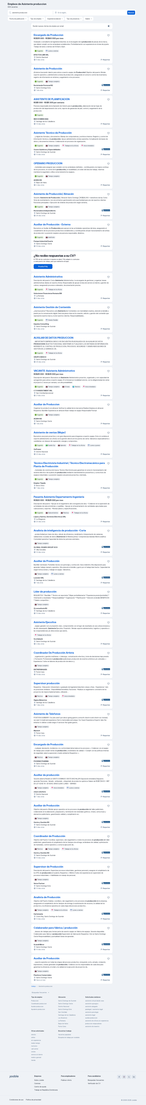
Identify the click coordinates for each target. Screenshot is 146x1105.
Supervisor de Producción (48, 872)
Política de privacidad (33, 1100)
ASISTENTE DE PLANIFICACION (52, 99)
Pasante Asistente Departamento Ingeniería (59, 502)
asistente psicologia (91, 1018)
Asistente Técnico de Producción (53, 132)
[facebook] (119, 1077)
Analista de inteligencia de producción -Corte (60, 536)
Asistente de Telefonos (47, 719)
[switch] (109, 26)
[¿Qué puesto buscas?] (30, 12)
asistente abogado (91, 1012)
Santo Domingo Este (65, 1015)
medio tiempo (35, 1049)
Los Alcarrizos (62, 1023)
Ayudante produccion (38, 1015)
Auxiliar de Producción (46, 566)
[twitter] (129, 1077)
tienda (33, 1066)
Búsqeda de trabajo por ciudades (69, 1043)
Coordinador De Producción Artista (54, 658)
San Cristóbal (62, 1018)
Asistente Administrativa (48, 282)
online (33, 1043)
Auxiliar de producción (46, 780)
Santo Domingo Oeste (65, 1009)
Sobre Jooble (39, 1080)
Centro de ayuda (40, 1087)
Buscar (131, 13)
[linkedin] (134, 1077)
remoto (33, 1040)
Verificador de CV (94, 1083)
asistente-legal (90, 1021)
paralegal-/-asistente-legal (94, 1015)
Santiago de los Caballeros (67, 1021)
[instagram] (124, 1077)
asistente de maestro (92, 1032)
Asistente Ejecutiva (45, 627)
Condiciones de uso (16, 1100)
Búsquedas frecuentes (41, 998)
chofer (33, 1057)
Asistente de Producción (48, 68)
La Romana (62, 1026)
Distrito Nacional (63, 1012)
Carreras (37, 1083)
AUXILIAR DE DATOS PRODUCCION (53, 343)
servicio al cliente (37, 1060)
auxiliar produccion (91, 1023)
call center (34, 1054)
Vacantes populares (64, 1040)
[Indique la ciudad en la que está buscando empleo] (75, 12)
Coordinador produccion (39, 1009)
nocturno (34, 1052)
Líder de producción (45, 597)
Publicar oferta (66, 1080)
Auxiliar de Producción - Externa (52, 224)
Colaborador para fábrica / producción (56, 933)
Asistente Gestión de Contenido (52, 312)
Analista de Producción (47, 902)
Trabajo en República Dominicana (46, 1090)
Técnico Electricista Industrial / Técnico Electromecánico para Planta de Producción (69, 470)
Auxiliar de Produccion (46, 410)
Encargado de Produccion (48, 35)
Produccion (34, 1006)
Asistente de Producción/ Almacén (54, 193)
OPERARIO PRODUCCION (48, 163)
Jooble (134, 1100)
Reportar (105, 60)
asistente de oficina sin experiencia (96, 1026)
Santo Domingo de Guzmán (67, 1006)
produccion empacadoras (93, 1029)
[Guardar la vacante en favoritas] (108, 35)
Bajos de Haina (63, 1029)
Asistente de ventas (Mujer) (50, 438)
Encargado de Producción (48, 750)
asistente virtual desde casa (94, 1006)
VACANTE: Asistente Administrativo (54, 376)
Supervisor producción (47, 689)
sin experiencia (36, 1046)
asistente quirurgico (91, 1009)
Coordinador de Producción (49, 841)
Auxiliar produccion (37, 1012)
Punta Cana (62, 1032)
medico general (36, 1063)
